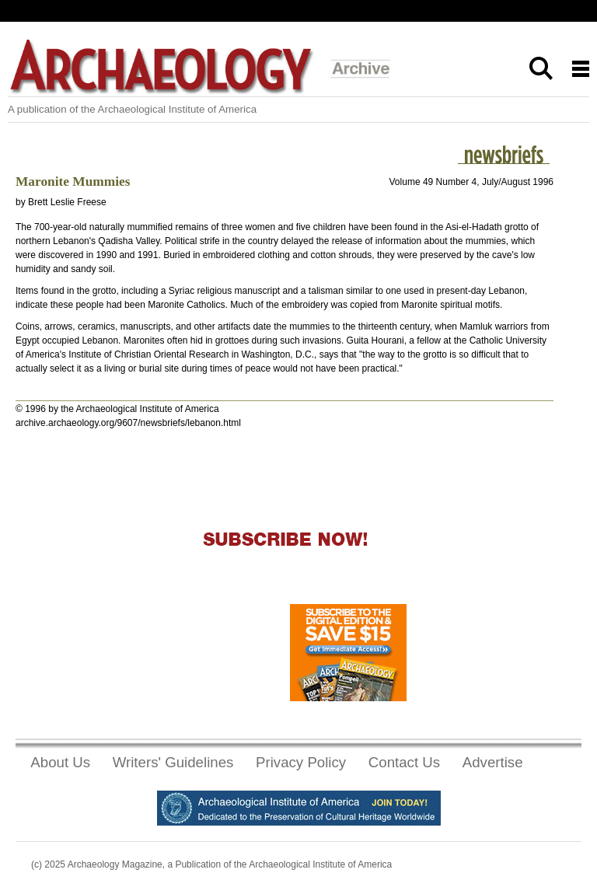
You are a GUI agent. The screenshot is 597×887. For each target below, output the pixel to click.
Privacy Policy (301, 762)
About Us (60, 762)
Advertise (493, 762)
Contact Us (404, 762)
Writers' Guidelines (173, 762)
